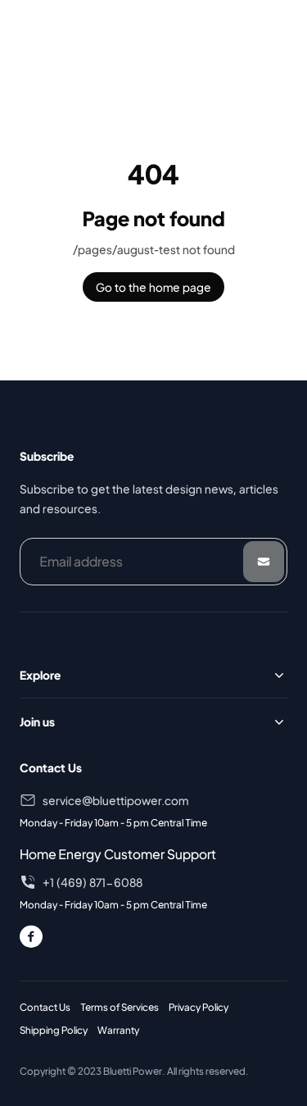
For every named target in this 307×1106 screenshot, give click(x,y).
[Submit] (263, 561)
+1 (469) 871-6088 (92, 882)
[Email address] (153, 561)
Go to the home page (153, 287)
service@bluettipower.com (115, 800)
